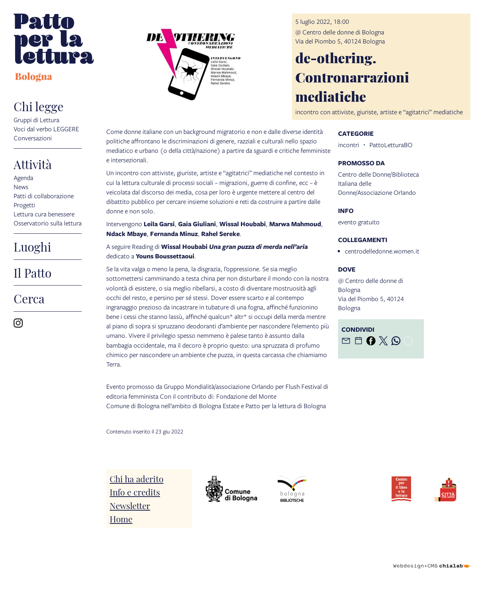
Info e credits (135, 491)
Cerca (29, 298)
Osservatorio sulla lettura (48, 223)
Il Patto (32, 273)
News (21, 186)
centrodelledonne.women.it (382, 251)
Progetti (24, 204)
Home (121, 518)
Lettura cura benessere (44, 213)
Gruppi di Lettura (36, 119)
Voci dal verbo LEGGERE (46, 128)
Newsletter (130, 505)
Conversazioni (33, 137)
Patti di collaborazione (44, 195)
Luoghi (32, 247)
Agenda (23, 177)
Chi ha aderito (136, 478)
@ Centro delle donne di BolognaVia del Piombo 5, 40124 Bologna (340, 36)
